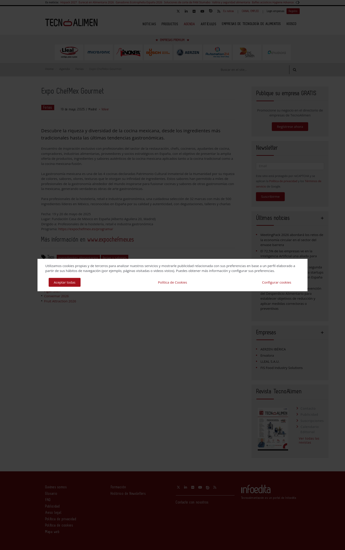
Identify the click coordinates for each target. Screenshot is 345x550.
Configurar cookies (276, 282)
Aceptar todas (64, 282)
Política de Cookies (172, 282)
